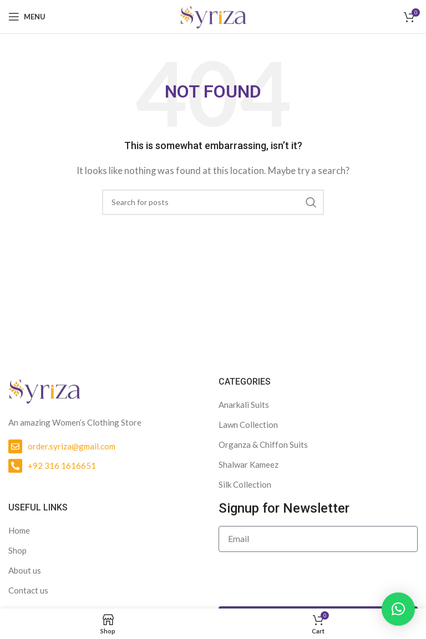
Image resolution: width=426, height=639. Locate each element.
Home (19, 530)
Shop (17, 550)
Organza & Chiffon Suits (263, 444)
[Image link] (44, 389)
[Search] (213, 202)
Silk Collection (245, 484)
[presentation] (303, 579)
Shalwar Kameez (248, 464)
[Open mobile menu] (27, 17)
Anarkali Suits (244, 405)
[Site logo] (213, 16)
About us (24, 570)
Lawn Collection (248, 425)
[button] (398, 609)
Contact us (28, 590)
